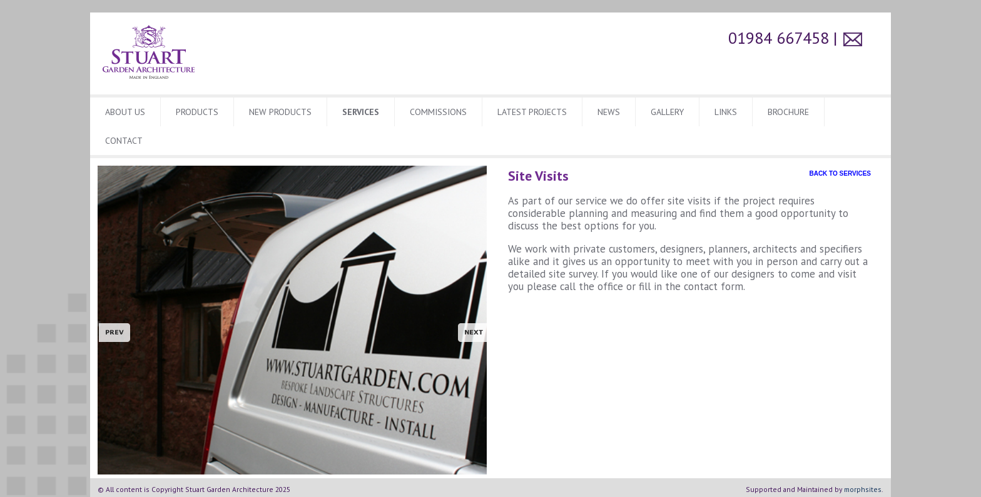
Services (360, 112)
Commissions (438, 112)
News (608, 112)
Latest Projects (532, 112)
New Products (280, 112)
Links (725, 112)
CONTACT (124, 140)
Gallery (667, 112)
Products (197, 112)
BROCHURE (788, 112)
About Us (125, 112)
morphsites (863, 489)
